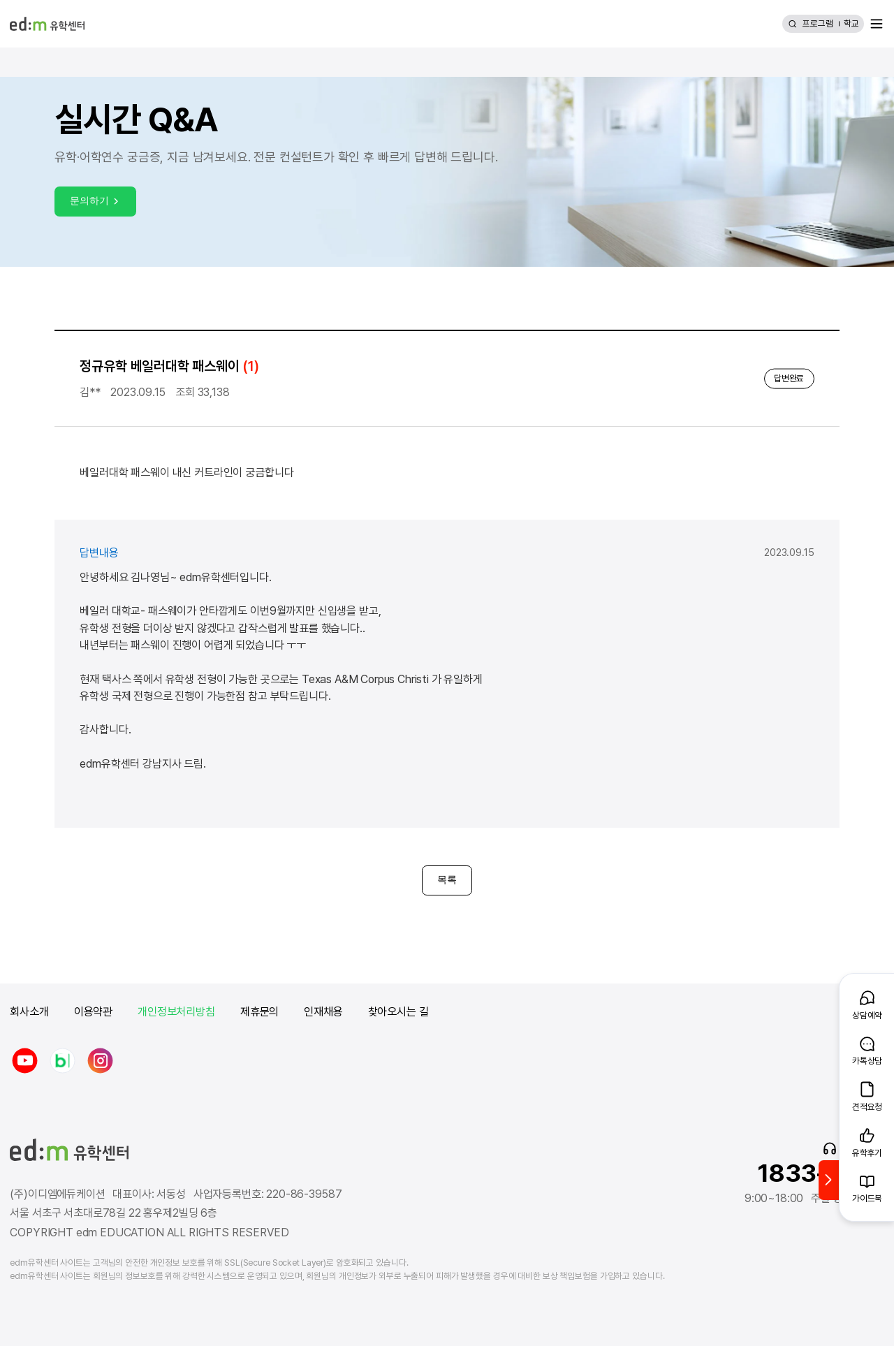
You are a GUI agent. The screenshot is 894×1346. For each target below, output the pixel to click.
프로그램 (818, 23)
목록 (447, 879)
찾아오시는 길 (398, 1011)
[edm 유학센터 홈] (47, 24)
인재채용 (323, 1011)
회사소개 (29, 1011)
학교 (851, 23)
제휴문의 (259, 1011)
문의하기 (95, 200)
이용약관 (93, 1011)
